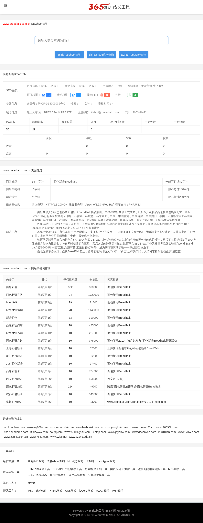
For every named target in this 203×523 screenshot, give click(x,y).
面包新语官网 (14, 294)
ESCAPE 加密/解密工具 (67, 469)
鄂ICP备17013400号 (121, 515)
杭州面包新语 (14, 401)
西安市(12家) (115, 378)
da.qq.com (56, 432)
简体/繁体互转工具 (96, 469)
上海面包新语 (14, 348)
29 (34, 129)
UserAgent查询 (106, 461)
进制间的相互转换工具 (152, 469)
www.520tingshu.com (78, 432)
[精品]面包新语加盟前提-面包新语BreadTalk (134, 386)
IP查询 (90, 461)
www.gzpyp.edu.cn (80, 436)
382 (70, 287)
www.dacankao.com (144, 432)
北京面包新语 (14, 363)
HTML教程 (55, 490)
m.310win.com (167, 432)
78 (70, 310)
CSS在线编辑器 (37, 475)
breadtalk (11, 302)
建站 (30, 490)
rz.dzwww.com (39, 432)
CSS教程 (70, 490)
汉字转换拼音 (77, 475)
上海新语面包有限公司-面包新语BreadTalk (133, 348)
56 (7, 129)
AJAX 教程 (102, 490)
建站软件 (41, 490)
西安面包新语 (14, 378)
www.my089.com (37, 427)
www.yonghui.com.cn (117, 427)
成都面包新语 (14, 394)
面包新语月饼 (14, 340)
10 (70, 333)
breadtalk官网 (14, 310)
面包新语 (11, 287)
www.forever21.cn (143, 427)
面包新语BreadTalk (119, 287)
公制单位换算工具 (99, 475)
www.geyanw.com (119, 432)
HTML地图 (123, 510)
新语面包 (11, 317)
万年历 (31, 482)
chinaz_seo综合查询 (101, 54)
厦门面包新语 (14, 355)
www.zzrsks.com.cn (16, 436)
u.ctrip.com (99, 432)
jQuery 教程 (86, 490)
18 (70, 325)
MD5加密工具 (176, 469)
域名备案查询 (35, 461)
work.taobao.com (14, 427)
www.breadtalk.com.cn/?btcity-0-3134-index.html (136, 401)
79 (70, 302)
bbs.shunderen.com (16, 432)
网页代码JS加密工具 (122, 469)
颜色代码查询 (58, 475)
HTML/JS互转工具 (38, 469)
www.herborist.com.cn (89, 427)
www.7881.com (39, 436)
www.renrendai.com (61, 427)
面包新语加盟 (14, 386)
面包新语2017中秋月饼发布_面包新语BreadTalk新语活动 (142, 340)
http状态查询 (75, 461)
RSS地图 (110, 510)
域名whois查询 (56, 461)
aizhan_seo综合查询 (133, 54)
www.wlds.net (58, 436)
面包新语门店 (14, 325)
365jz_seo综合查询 (69, 54)
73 (70, 317)
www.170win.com (188, 432)
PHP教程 (117, 490)
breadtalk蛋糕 (14, 333)
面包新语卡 (13, 371)
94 (70, 294)
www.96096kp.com (167, 427)
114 (70, 386)
